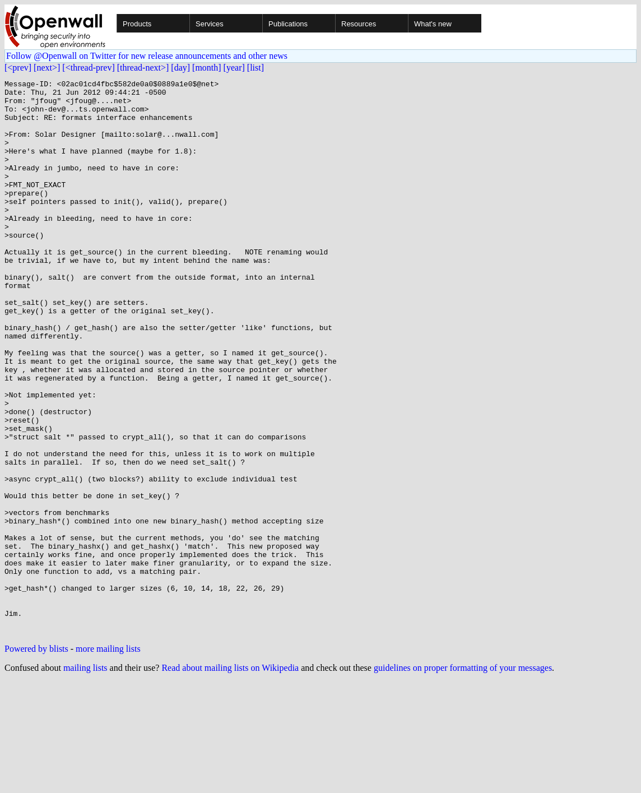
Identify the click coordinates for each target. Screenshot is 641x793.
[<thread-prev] (88, 67)
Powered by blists (36, 759)
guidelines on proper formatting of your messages (463, 778)
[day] (180, 67)
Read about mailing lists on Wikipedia (230, 778)
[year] (234, 67)
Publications (288, 24)
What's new (433, 24)
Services (210, 24)
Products (137, 24)
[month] (206, 67)
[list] (255, 67)
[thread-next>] (143, 67)
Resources (358, 24)
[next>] (47, 67)
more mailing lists (108, 759)
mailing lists (85, 778)
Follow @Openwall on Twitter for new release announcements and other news (146, 56)
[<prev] (17, 67)
